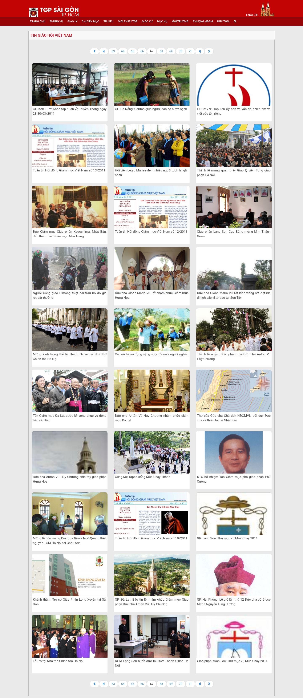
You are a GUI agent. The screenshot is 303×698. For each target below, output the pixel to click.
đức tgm (223, 21)
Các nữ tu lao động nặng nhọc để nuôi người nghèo (151, 354)
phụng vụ (56, 21)
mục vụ (162, 21)
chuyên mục (90, 21)
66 (142, 51)
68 (161, 51)
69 (171, 51)
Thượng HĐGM (203, 21)
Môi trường (180, 21)
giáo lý (72, 21)
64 (123, 51)
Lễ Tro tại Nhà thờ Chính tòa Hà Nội (58, 661)
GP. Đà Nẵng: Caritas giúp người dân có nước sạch (151, 109)
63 (113, 51)
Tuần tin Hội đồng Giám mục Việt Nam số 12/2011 (151, 232)
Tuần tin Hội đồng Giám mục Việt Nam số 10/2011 (151, 538)
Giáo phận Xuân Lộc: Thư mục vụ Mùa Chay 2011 (232, 661)
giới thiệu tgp (127, 21)
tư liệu (108, 21)
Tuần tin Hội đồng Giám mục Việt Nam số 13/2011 (69, 170)
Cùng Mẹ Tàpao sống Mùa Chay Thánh (142, 477)
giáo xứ (147, 21)
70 (180, 51)
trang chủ (37, 21)
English (252, 15)
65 (132, 51)
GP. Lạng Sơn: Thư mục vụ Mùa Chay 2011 (227, 538)
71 (190, 51)
